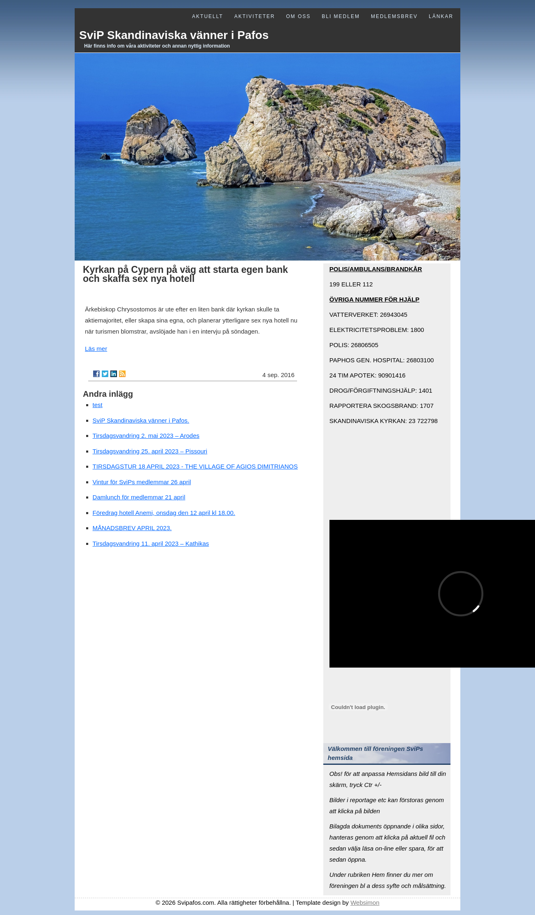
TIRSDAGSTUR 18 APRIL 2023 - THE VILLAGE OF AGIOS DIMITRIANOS (195, 466)
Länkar (441, 16)
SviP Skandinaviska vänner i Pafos (174, 35)
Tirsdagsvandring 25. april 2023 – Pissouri (150, 451)
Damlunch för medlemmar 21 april (139, 497)
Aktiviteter (254, 16)
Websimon (365, 902)
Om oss (298, 16)
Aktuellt (207, 16)
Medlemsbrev (394, 16)
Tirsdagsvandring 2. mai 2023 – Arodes (146, 435)
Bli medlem (341, 16)
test (98, 404)
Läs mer (96, 348)
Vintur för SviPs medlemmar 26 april (142, 481)
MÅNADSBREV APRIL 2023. (132, 527)
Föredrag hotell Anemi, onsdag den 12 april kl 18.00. (164, 512)
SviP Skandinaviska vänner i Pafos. (141, 420)
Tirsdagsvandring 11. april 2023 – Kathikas (151, 543)
